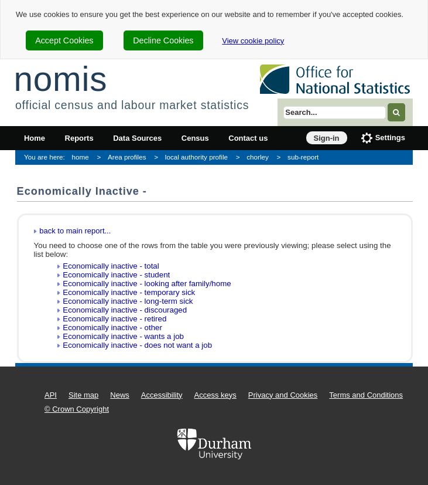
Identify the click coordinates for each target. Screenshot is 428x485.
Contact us (248, 138)
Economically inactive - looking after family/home (147, 283)
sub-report (303, 157)
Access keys (215, 395)
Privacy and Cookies (283, 395)
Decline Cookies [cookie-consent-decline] (163, 40)
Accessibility (162, 395)
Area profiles (127, 157)
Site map (83, 395)
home (80, 157)
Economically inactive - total (111, 266)
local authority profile (196, 157)
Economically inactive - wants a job (123, 336)
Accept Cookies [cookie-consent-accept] (64, 40)
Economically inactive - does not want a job (137, 345)
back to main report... (75, 230)
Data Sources (137, 138)
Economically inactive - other (112, 327)
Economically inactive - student (116, 274)
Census (195, 138)
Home (34, 138)
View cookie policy (253, 40)
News (119, 395)
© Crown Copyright (76, 409)
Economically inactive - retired (114, 318)
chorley (257, 157)
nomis (60, 79)
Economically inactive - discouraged (125, 310)
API (50, 395)
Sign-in (327, 138)
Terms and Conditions (366, 395)
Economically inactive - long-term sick (128, 301)
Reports (79, 138)
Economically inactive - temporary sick (129, 292)
